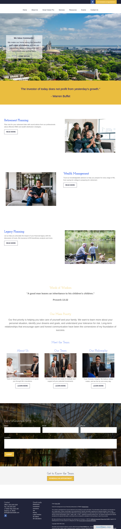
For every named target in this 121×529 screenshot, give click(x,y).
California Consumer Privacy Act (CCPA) (100, 519)
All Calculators (37, 518)
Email (44, 426)
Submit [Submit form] (9, 454)
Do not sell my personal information (87, 520)
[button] (24, 10)
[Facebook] (92, 2)
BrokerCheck (85, 506)
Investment (36, 506)
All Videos (36, 516)
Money (35, 512)
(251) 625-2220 (13, 504)
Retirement (36, 504)
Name (6, 426)
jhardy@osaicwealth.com (11, 512)
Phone (83, 426)
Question (7, 437)
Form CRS (57, 503)
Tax (34, 510)
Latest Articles (37, 514)
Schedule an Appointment (106, 2)
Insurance (36, 508)
